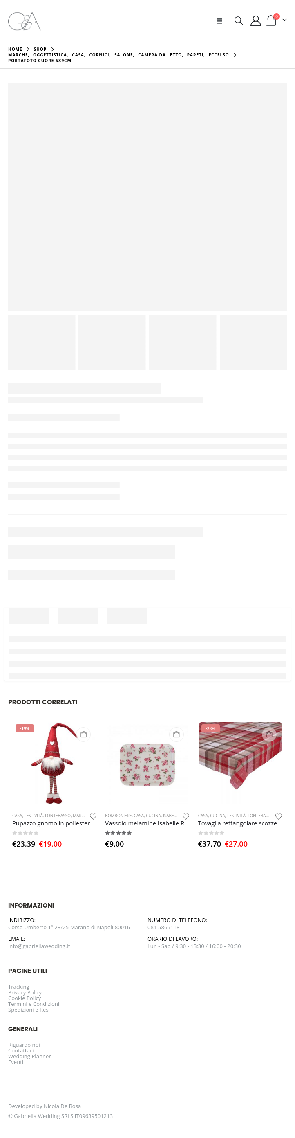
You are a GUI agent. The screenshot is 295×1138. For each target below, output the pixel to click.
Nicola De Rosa (62, 1106)
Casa (17, 815)
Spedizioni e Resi (29, 1009)
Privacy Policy (25, 992)
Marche (81, 815)
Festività (34, 815)
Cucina (153, 815)
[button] (222, 21)
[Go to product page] (54, 763)
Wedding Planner (29, 1056)
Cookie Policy (24, 998)
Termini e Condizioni (33, 1003)
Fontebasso (58, 815)
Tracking (18, 986)
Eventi (15, 1062)
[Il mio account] (256, 21)
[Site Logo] (24, 20)
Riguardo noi (24, 1044)
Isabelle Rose (177, 815)
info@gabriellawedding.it (39, 946)
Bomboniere (118, 815)
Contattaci (21, 1050)
